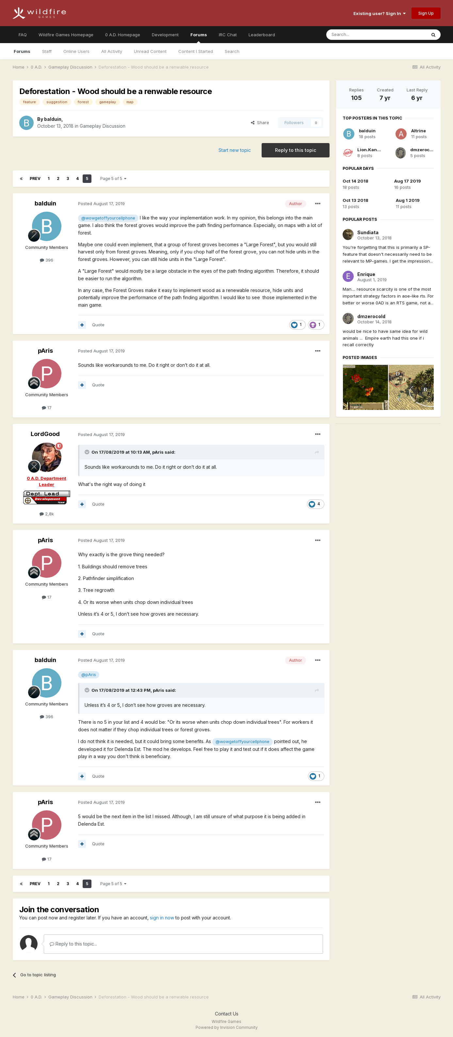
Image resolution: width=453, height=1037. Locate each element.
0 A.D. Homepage (122, 34)
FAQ (23, 34)
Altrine (418, 130)
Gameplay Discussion (102, 126)
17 (47, 407)
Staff (47, 51)
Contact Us (226, 1013)
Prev (35, 178)
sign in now (162, 917)
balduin (52, 119)
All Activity (111, 51)
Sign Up (426, 13)
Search (232, 51)
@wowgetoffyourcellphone (108, 218)
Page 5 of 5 (113, 178)
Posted (101, 203)
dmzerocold (423, 149)
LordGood (45, 433)
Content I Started (195, 51)
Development (165, 34)
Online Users (76, 51)
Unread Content (150, 51)
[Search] (359, 34)
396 (46, 260)
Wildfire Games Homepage (66, 34)
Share (260, 122)
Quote (98, 324)
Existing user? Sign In (379, 13)
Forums (198, 37)
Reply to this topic (295, 150)
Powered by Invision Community (227, 1027)
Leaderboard (262, 34)
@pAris (88, 674)
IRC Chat (228, 34)
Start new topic (234, 150)
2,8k (47, 513)
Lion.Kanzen (371, 149)
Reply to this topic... (73, 944)
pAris (45, 350)
